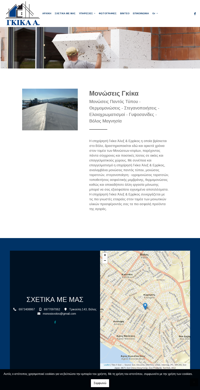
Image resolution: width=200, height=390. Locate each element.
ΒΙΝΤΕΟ (124, 13)
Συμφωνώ (100, 383)
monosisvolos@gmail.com (59, 313)
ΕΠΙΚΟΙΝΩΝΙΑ (141, 13)
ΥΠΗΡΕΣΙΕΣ (86, 13)
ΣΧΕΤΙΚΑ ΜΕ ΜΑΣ (65, 13)
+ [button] (105, 255)
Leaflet (107, 365)
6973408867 (27, 309)
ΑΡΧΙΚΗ (46, 13)
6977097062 (52, 309)
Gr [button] (154, 13)
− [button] (105, 261)
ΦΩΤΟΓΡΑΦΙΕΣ (108, 13)
